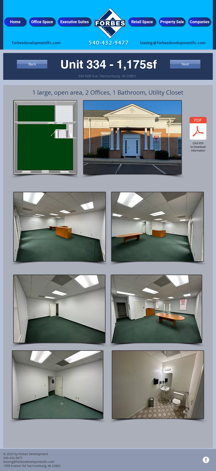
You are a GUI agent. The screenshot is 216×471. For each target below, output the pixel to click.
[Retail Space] (142, 21)
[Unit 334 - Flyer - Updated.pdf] (198, 129)
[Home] (15, 21)
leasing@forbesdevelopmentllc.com (173, 42)
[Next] (185, 64)
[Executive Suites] (74, 21)
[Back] (32, 64)
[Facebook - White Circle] (206, 460)
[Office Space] (42, 21)
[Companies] (199, 21)
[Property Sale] (172, 21)
